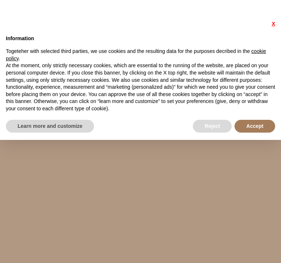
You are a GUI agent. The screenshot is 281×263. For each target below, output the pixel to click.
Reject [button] (212, 126)
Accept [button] (254, 126)
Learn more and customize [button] (50, 126)
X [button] (273, 24)
